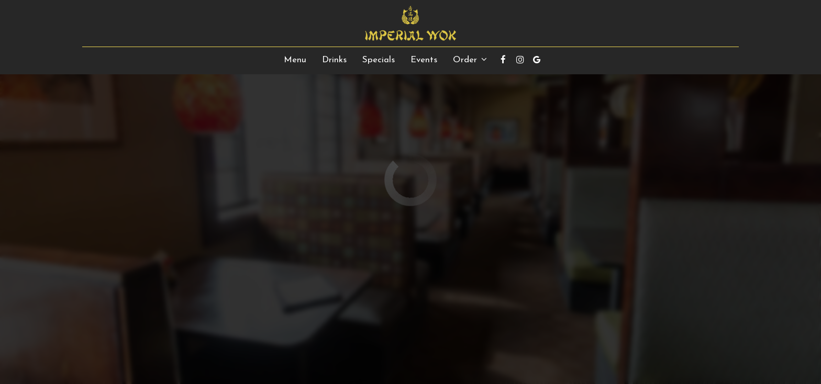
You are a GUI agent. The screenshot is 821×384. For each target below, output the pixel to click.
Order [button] (470, 59)
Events (423, 59)
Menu (295, 59)
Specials (378, 59)
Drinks (334, 59)
